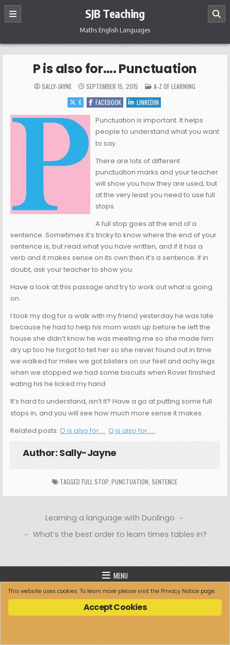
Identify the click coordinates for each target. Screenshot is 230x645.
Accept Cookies (115, 607)
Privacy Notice (180, 591)
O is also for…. (82, 430)
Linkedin (143, 102)
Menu (120, 575)
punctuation (130, 481)
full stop (94, 481)
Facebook (105, 102)
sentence (164, 481)
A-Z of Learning (174, 86)
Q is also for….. (131, 430)
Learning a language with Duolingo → (114, 518)
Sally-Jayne (57, 86)
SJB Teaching (114, 13)
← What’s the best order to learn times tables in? (114, 534)
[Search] (216, 14)
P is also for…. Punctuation (115, 68)
